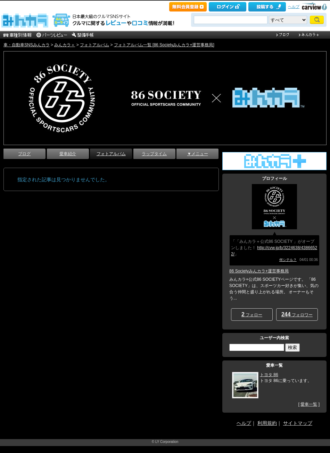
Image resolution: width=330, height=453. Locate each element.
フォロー (251, 314)
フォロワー (297, 314)
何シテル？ (288, 260)
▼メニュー (197, 153)
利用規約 (267, 423)
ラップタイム (154, 153)
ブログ (24, 153)
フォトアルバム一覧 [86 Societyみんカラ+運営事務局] (164, 44)
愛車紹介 (67, 153)
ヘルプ (293, 7)
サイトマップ (297, 423)
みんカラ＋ (64, 44)
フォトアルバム (94, 44)
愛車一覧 (308, 404)
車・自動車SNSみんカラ (26, 44)
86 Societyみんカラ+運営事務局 (259, 271)
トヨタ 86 (269, 374)
